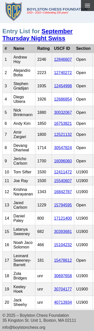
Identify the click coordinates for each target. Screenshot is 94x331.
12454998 (63, 86)
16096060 (63, 161)
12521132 (63, 134)
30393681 (63, 231)
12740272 (63, 73)
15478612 (63, 260)
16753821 (63, 123)
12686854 (63, 99)
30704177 (63, 289)
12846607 (63, 59)
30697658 (63, 276)
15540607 (63, 181)
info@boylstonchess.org (24, 327)
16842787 (63, 192)
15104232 (63, 245)
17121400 (63, 218)
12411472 (63, 172)
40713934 (63, 302)
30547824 (63, 148)
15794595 (63, 205)
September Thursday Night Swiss (38, 35)
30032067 (63, 112)
